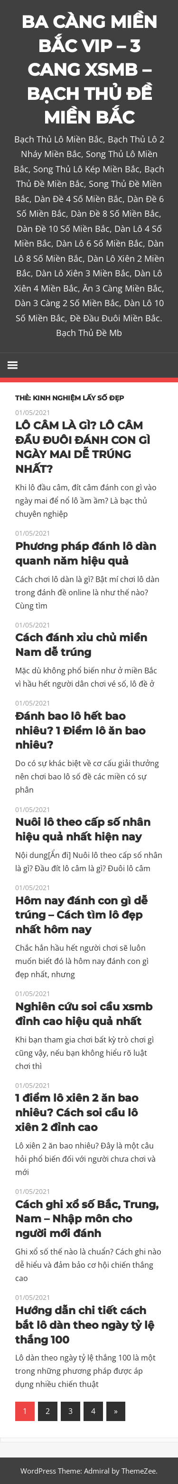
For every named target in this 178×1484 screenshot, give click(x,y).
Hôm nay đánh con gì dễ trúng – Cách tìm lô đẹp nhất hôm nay (81, 915)
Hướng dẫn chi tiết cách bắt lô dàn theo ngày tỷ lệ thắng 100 (84, 1325)
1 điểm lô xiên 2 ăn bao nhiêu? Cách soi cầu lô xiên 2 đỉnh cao (76, 1113)
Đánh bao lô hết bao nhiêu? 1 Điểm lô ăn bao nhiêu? (80, 731)
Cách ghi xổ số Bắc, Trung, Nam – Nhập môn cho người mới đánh (87, 1219)
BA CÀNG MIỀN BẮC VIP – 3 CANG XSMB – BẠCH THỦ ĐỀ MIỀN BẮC (89, 69)
